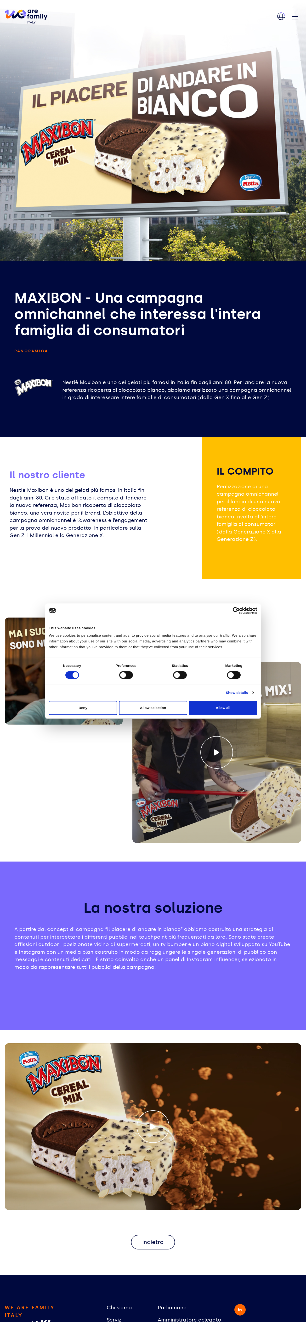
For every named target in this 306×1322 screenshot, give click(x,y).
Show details (237, 693)
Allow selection (153, 708)
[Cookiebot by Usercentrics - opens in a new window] (236, 610)
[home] (26, 16)
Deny (83, 708)
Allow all (223, 708)
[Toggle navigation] (295, 16)
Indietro (153, 1242)
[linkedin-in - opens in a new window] (240, 1310)
